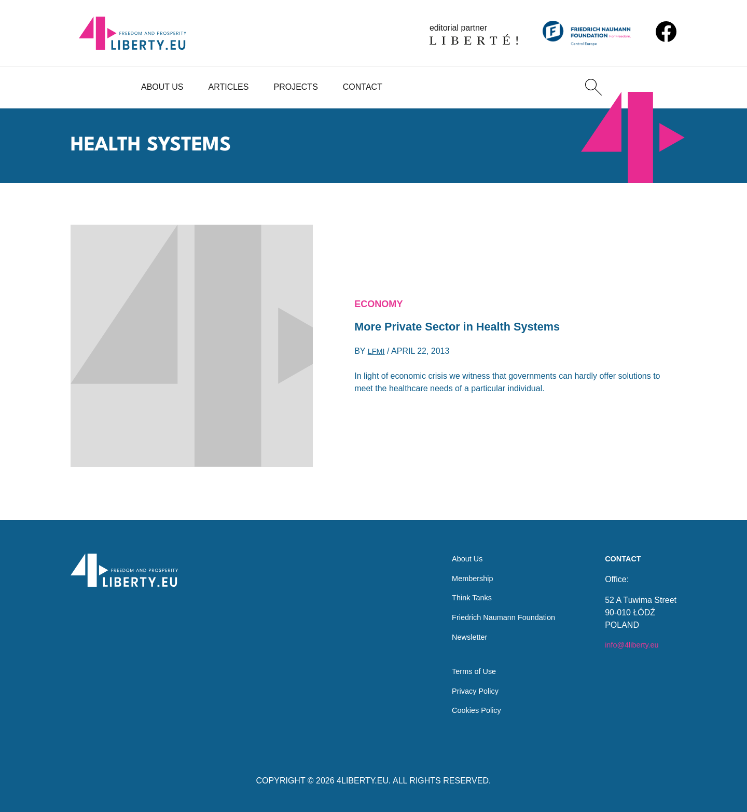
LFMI (377, 353)
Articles (229, 86)
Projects (295, 86)
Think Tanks (463, 589)
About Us (162, 86)
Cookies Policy (468, 710)
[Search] (593, 87)
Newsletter (460, 631)
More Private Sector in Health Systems (468, 328)
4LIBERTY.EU (363, 780)
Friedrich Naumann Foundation (498, 610)
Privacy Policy (467, 689)
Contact (362, 86)
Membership (464, 569)
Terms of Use (465, 668)
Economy (381, 302)
